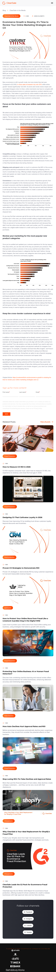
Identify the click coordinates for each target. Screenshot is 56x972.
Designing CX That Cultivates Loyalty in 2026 (22, 517)
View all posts (46, 422)
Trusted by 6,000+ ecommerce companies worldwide (28, 949)
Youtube (28, 932)
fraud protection (9, 557)
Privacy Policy (38, 408)
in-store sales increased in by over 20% (29, 84)
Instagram (28, 919)
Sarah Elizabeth (38, 16)
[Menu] (52, 3)
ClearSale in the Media (18, 10)
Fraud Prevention (10, 456)
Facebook (28, 912)
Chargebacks (9, 821)
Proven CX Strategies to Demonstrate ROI (21, 568)
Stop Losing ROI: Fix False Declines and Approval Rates (27, 779)
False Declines (9, 716)
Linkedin (28, 925)
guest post (8, 608)
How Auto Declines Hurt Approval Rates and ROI (24, 726)
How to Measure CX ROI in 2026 (16, 467)
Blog (4, 10)
